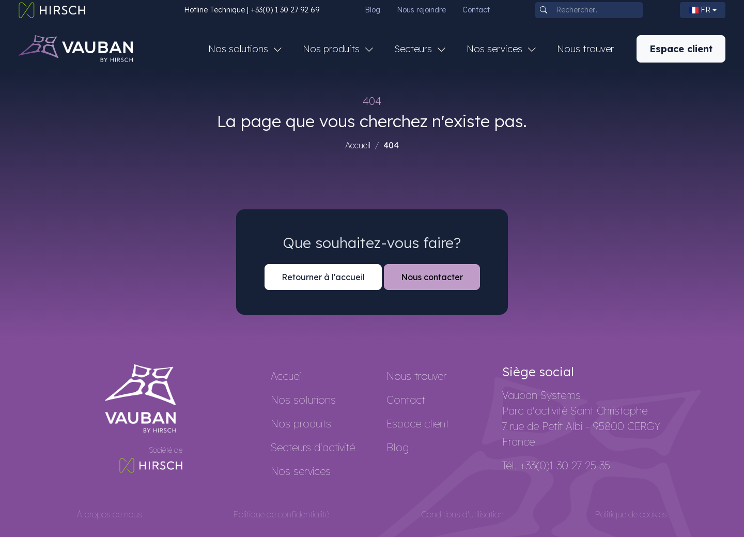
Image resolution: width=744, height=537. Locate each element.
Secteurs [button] (414, 49)
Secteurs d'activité (313, 447)
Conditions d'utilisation (462, 514)
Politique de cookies (631, 514)
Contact (476, 9)
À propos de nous (109, 514)
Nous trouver (585, 49)
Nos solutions (303, 399)
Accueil (357, 145)
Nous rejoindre (421, 9)
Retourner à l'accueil (323, 277)
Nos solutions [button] (239, 49)
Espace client (680, 49)
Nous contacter (432, 277)
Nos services (301, 471)
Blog (372, 9)
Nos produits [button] (332, 49)
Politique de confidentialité (281, 514)
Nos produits (301, 423)
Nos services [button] (496, 49)
